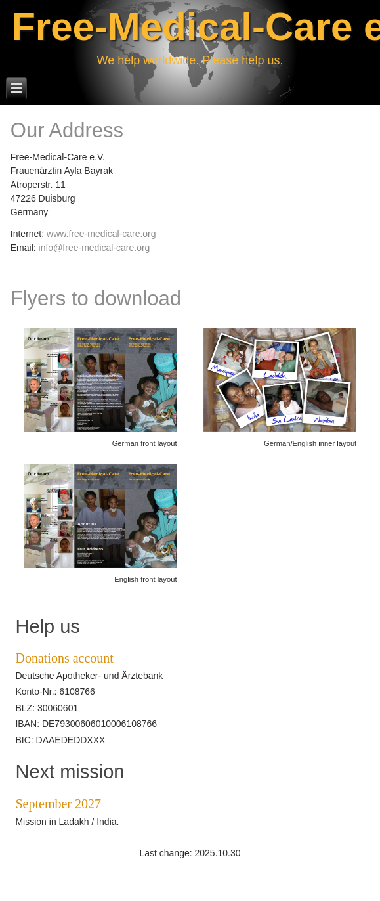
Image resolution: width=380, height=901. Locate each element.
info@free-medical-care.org (94, 247)
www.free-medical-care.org (101, 234)
